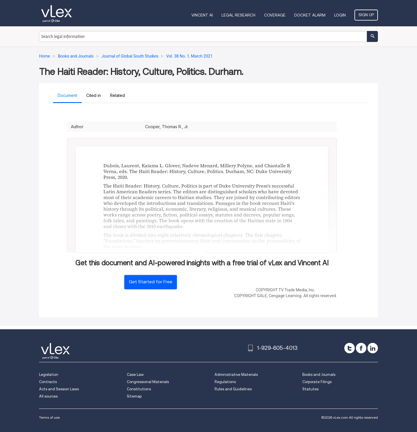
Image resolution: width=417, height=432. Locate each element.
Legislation (48, 374)
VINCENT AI (202, 15)
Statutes (310, 389)
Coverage (275, 15)
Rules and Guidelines (233, 389)
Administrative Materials (236, 374)
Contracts (48, 382)
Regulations (225, 382)
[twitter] (349, 348)
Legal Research (238, 15)
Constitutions (139, 389)
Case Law (135, 374)
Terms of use (49, 417)
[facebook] (361, 348)
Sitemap (134, 396)
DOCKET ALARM (309, 15)
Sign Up (366, 14)
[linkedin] (372, 348)
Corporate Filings (317, 382)
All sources (48, 396)
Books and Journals (318, 374)
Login (340, 15)
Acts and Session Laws (59, 389)
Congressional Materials (148, 382)
